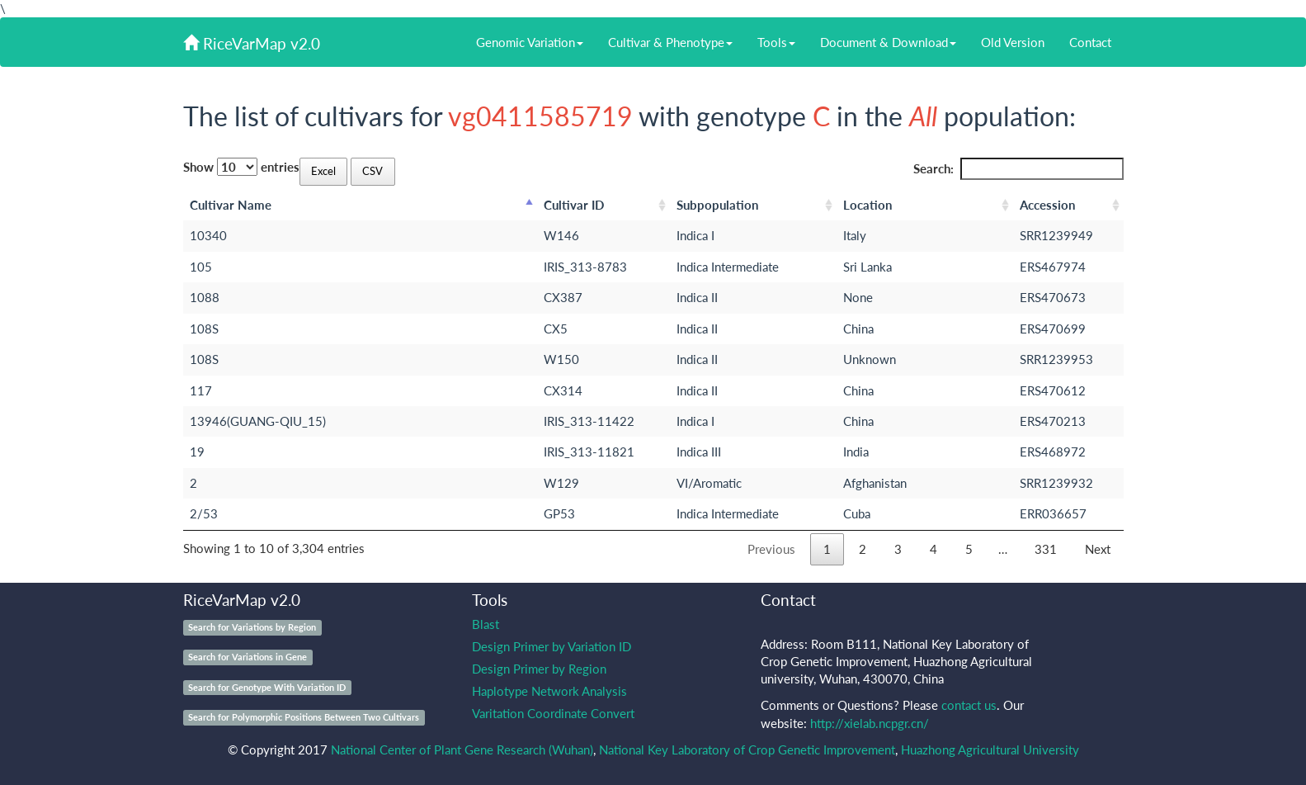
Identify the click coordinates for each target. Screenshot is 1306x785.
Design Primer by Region (539, 668)
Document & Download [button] (888, 42)
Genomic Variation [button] (529, 42)
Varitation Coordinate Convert (553, 713)
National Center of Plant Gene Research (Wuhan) (462, 749)
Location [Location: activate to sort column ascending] (867, 204)
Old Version (1012, 42)
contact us (969, 705)
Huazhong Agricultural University (990, 749)
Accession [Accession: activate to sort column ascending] (1047, 204)
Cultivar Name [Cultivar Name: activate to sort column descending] (230, 204)
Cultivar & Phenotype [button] (670, 42)
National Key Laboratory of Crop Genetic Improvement (747, 749)
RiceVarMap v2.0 (251, 43)
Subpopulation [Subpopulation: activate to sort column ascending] (717, 204)
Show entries (241, 167)
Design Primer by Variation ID (551, 646)
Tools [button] (776, 42)
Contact (1090, 42)
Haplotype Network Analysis (549, 690)
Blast (485, 624)
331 (1046, 548)
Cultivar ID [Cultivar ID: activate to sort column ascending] (574, 204)
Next (1097, 548)
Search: (1018, 169)
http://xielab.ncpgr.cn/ (869, 723)
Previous (771, 548)
